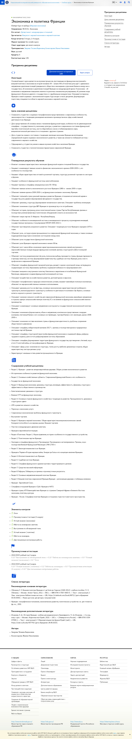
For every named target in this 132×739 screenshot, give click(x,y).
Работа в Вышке (16, 714)
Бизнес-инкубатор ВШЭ (49, 692)
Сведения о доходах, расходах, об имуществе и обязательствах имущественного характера (23, 694)
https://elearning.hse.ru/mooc (110, 722)
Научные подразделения (78, 661)
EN (116, 2)
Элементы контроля (111, 35)
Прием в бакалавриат (48, 672)
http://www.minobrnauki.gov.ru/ (21, 722)
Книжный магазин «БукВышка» (110, 668)
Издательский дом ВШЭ (108, 665)
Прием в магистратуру (48, 679)
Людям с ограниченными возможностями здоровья (20, 706)
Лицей (43, 661)
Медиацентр (104, 675)
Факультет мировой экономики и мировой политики (41, 35)
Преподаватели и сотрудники (21, 672)
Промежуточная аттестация (114, 39)
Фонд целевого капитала (19, 685)
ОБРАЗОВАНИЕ (47, 658)
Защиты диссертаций (77, 675)
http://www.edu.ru (76, 722)
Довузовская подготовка (49, 665)
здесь (114, 733)
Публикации (104, 682)
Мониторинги (75, 668)
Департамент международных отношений (36, 32)
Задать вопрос (85, 73)
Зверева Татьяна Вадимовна (34, 48)
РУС (114, 2)
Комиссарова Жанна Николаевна (57, 48)
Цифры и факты (16, 661)
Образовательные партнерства (51, 696)
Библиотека (104, 661)
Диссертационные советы (79, 672)
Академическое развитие (79, 679)
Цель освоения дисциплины (114, 19)
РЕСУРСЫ (104, 658)
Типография (104, 672)
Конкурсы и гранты (76, 682)
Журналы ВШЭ (105, 679)
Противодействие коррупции (21, 689)
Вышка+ (43, 675)
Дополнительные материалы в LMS (61, 72)
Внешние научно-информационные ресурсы (82, 686)
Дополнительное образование (51, 685)
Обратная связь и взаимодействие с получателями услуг (53, 700)
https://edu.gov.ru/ (47, 722)
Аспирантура (45, 682)
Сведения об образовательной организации (21, 700)
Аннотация (108, 16)
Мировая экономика (37, 26)
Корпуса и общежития (18, 675)
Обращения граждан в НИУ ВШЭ (22, 682)
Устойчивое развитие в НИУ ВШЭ (22, 668)
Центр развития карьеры (49, 689)
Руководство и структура (20, 665)
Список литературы (111, 43)
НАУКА (73, 658)
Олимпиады (45, 668)
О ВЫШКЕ (15, 658)
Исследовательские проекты (80, 665)
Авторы (107, 46)
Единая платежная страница (20, 710)
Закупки (14, 679)
